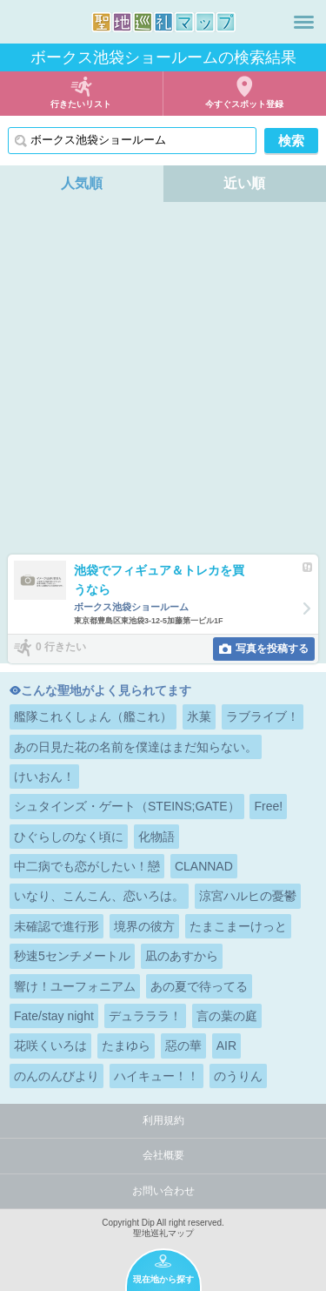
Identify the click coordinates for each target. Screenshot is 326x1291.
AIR (226, 1045)
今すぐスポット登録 (244, 104)
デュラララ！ (145, 1016)
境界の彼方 (144, 926)
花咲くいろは (50, 1045)
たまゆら (126, 1045)
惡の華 (183, 1045)
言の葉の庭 (226, 1016)
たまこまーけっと (238, 926)
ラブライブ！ (262, 716)
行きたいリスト (80, 104)
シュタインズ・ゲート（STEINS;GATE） (127, 806)
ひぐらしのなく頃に (68, 837)
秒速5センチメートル (72, 956)
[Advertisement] (163, 382)
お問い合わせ (163, 1191)
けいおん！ (44, 776)
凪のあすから (181, 956)
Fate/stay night (54, 1016)
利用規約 (163, 1120)
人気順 (82, 183)
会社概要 (163, 1155)
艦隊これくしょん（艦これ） (93, 716)
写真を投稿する (272, 648)
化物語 (156, 837)
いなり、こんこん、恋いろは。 (99, 896)
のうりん (238, 1076)
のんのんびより (56, 1076)
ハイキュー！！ (156, 1076)
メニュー (304, 22)
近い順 (244, 183)
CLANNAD (204, 866)
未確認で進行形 (56, 926)
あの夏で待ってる (199, 986)
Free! (268, 806)
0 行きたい (61, 648)
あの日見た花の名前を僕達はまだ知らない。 (135, 747)
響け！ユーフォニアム (75, 986)
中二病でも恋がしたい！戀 (87, 866)
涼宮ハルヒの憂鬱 (247, 896)
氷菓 (199, 716)
